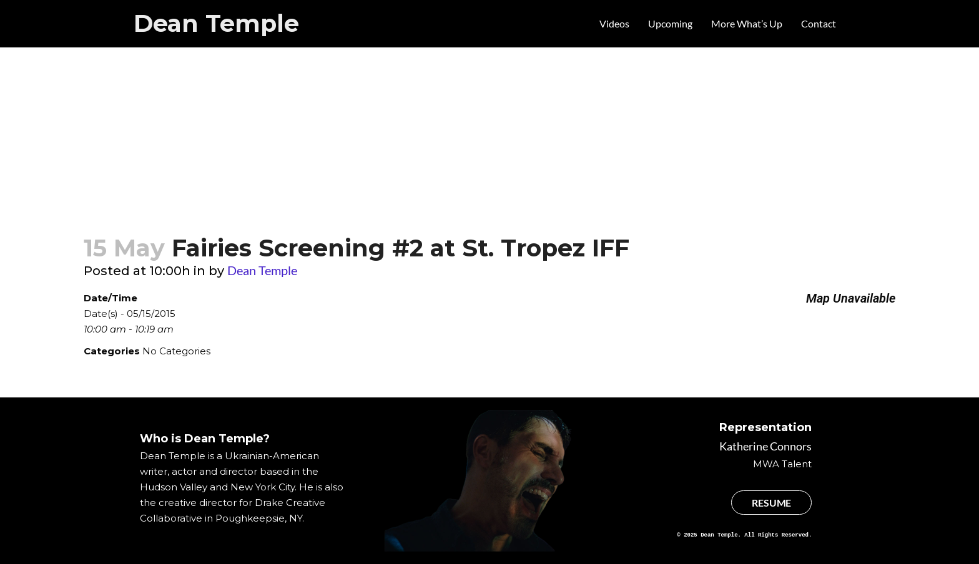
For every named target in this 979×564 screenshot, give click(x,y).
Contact (818, 23)
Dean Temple (216, 23)
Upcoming (670, 23)
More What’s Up (746, 23)
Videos (614, 23)
